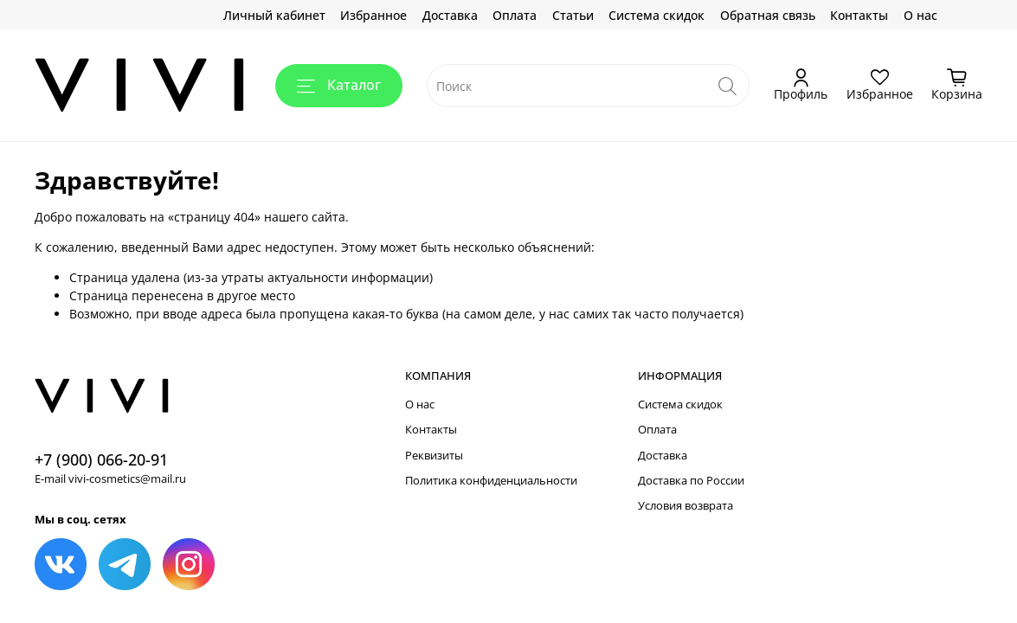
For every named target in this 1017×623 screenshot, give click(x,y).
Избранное (373, 15)
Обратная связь (767, 15)
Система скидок (656, 15)
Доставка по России (691, 480)
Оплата (514, 15)
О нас (920, 15)
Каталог (339, 84)
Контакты (859, 15)
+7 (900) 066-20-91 (101, 459)
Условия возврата (685, 505)
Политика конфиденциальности (491, 480)
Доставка (450, 15)
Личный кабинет (274, 15)
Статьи (573, 15)
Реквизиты (434, 455)
